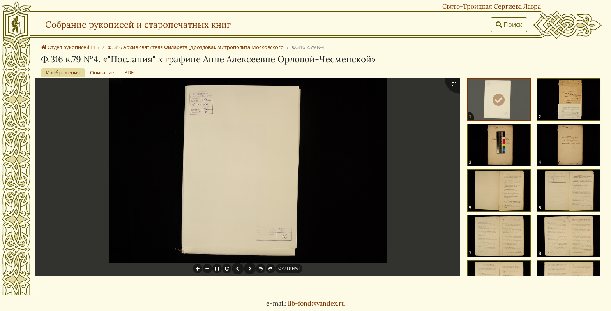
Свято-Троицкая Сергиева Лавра (491, 6)
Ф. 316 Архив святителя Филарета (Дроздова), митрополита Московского (196, 47)
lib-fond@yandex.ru (316, 303)
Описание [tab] (102, 72)
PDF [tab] (129, 72)
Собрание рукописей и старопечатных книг (138, 24)
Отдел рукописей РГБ (70, 47)
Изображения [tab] (63, 72)
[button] (197, 268)
